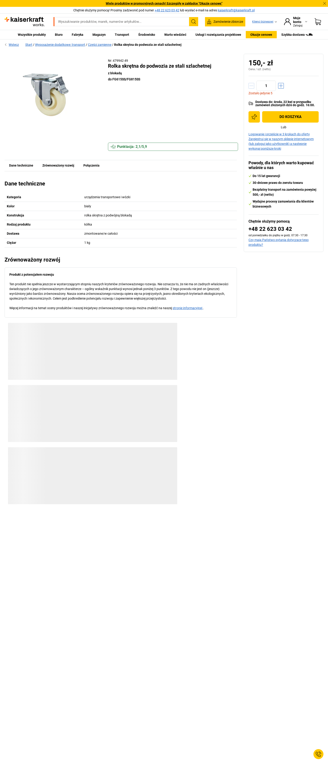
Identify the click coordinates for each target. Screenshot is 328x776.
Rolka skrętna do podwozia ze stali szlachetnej (148, 44)
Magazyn (99, 34)
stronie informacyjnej (188, 308)
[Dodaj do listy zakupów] (254, 117)
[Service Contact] (318, 754)
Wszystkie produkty (32, 34)
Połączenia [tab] (91, 165)
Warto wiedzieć (175, 34)
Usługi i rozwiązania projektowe (218, 34)
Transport (122, 34)
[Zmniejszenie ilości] (251, 86)
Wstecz (12, 44)
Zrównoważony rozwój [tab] (58, 165)
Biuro (59, 34)
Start (28, 44)
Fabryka (77, 34)
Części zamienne (99, 44)
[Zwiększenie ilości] (281, 86)
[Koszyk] (317, 21)
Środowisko (146, 34)
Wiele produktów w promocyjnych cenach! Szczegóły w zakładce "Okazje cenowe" (164, 3)
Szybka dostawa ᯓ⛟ (297, 34)
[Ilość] (266, 86)
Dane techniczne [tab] (21, 165)
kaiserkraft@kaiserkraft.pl (236, 10)
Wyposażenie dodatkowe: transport (60, 44)
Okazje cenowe (261, 34)
